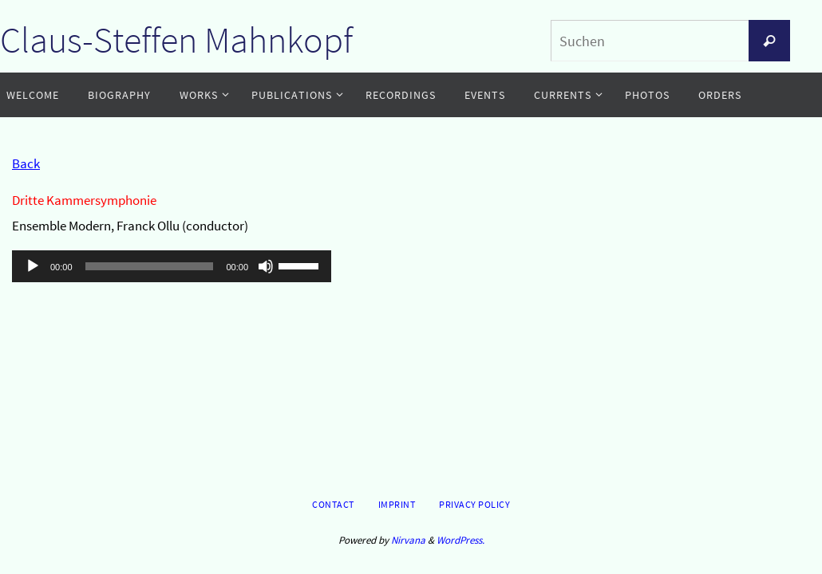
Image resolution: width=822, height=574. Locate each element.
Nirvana (408, 540)
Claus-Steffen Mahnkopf (176, 40)
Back (26, 163)
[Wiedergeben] (33, 266)
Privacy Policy (474, 504)
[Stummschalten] (266, 266)
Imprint (397, 504)
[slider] (149, 266)
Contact (333, 504)
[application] (171, 266)
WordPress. (460, 540)
